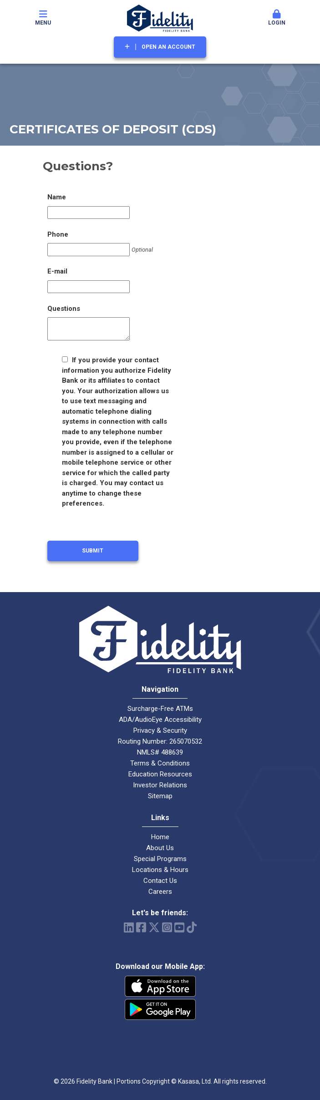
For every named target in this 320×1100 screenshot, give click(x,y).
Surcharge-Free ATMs (160, 709)
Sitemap (160, 796)
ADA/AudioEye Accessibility (160, 719)
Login (277, 18)
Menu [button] (43, 18)
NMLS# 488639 (160, 752)
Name (56, 197)
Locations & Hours (160, 870)
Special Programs (160, 859)
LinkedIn (129, 927)
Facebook (141, 927)
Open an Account (168, 47)
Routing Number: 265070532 (160, 741)
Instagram (167, 927)
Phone (57, 234)
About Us (160, 848)
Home (160, 837)
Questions (63, 308)
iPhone (160, 986)
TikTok (192, 927)
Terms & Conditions (160, 763)
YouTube (179, 927)
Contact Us (160, 881)
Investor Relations (160, 785)
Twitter (154, 927)
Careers (160, 891)
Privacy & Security (160, 730)
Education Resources (160, 774)
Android (160, 1009)
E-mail (57, 271)
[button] (277, 18)
